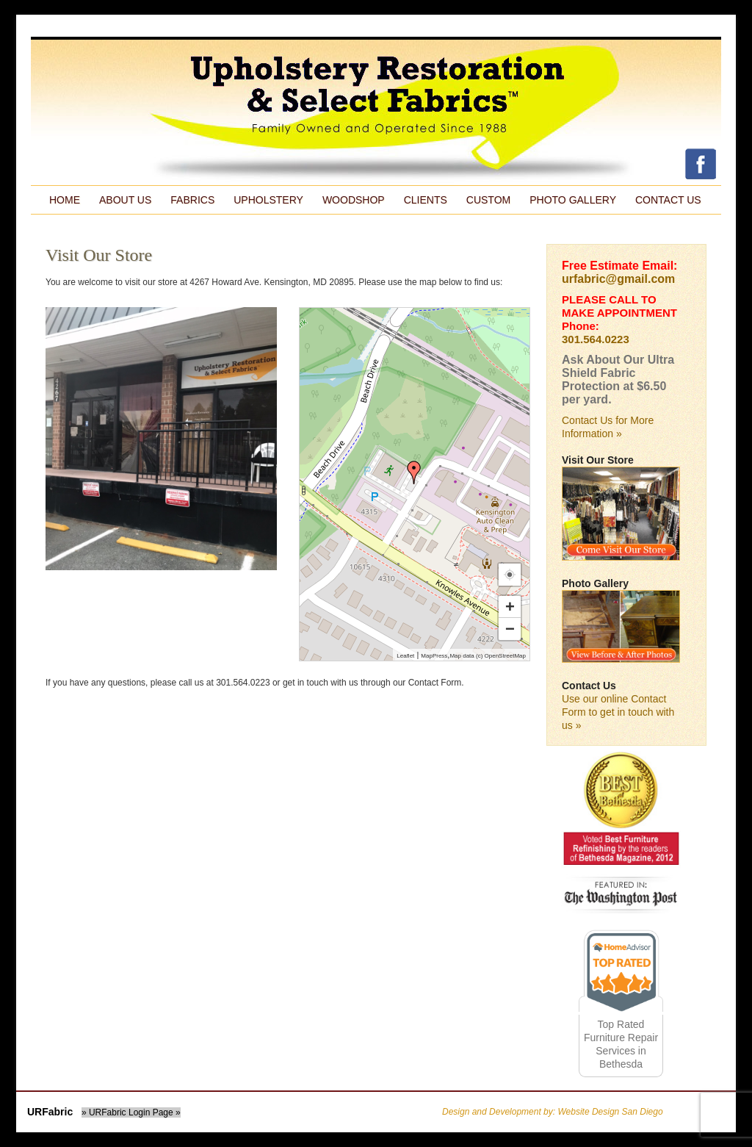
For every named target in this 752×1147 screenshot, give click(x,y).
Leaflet (405, 655)
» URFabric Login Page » (131, 1112)
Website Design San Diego (609, 1112)
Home (64, 200)
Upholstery (268, 200)
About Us (125, 200)
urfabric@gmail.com (618, 279)
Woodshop (353, 200)
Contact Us (668, 200)
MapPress (434, 655)
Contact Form (435, 682)
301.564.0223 (595, 339)
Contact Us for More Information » (608, 426)
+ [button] (510, 606)
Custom (488, 200)
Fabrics (192, 200)
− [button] (510, 628)
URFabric (50, 1112)
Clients (425, 200)
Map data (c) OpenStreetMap (487, 655)
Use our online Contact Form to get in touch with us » (618, 712)
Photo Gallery (572, 200)
